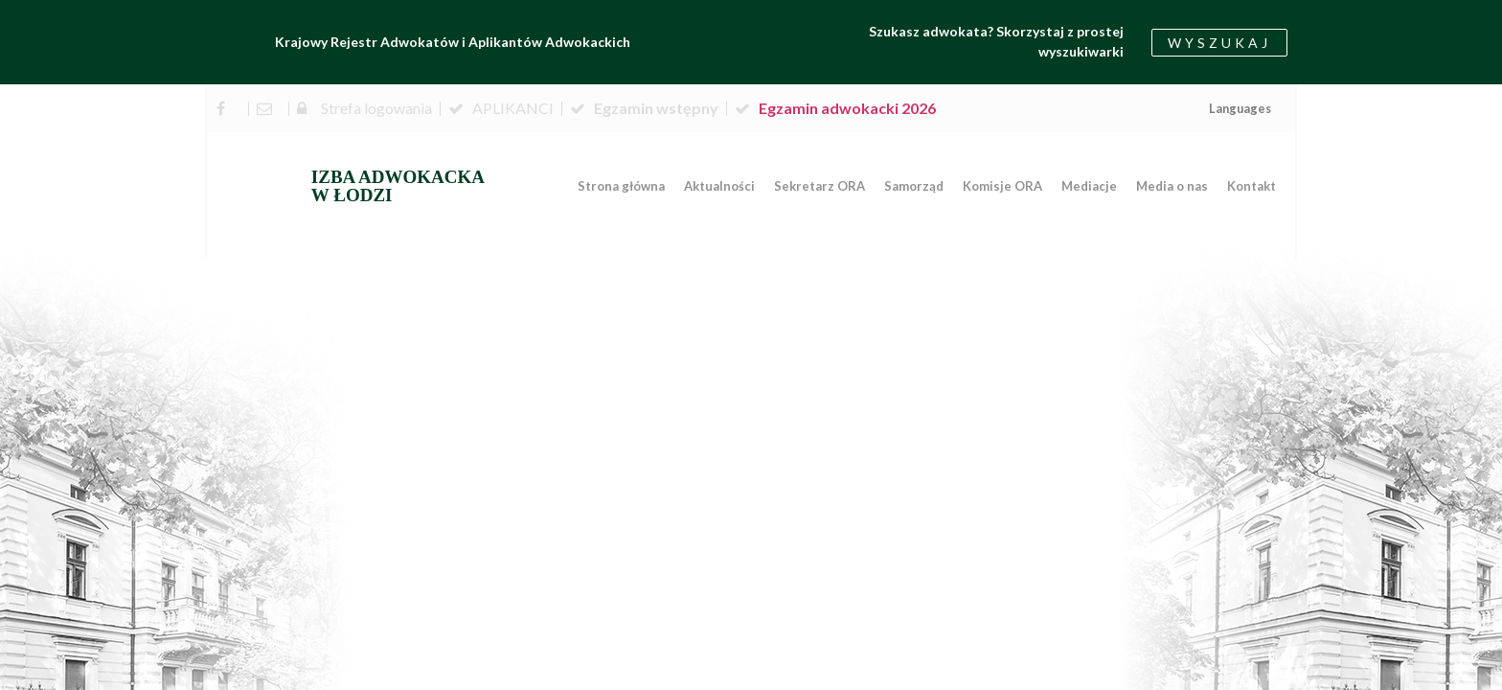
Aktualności (719, 186)
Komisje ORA (1002, 186)
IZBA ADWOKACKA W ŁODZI (398, 186)
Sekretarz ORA (819, 186)
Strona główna (621, 186)
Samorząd (914, 186)
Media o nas (1172, 186)
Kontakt (1251, 186)
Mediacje (1089, 186)
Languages (1240, 108)
